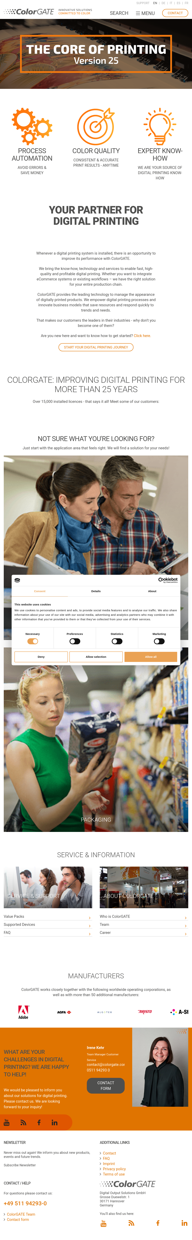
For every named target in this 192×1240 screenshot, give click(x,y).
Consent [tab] (40, 591)
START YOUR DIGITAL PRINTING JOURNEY (96, 347)
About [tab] (152, 591)
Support (142, 3)
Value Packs (14, 916)
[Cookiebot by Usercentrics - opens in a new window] (161, 580)
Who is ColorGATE (115, 916)
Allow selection (96, 656)
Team (104, 924)
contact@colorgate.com (107, 1064)
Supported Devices (20, 924)
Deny (41, 656)
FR (186, 3)
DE (163, 3)
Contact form (18, 1219)
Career (105, 932)
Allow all (151, 656)
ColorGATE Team (21, 1214)
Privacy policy (114, 1169)
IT (171, 3)
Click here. (142, 335)
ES (178, 3)
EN (155, 3)
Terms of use (114, 1174)
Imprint (109, 1163)
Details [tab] (96, 591)
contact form (106, 1086)
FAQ (7, 932)
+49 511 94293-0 (25, 1203)
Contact (175, 13)
